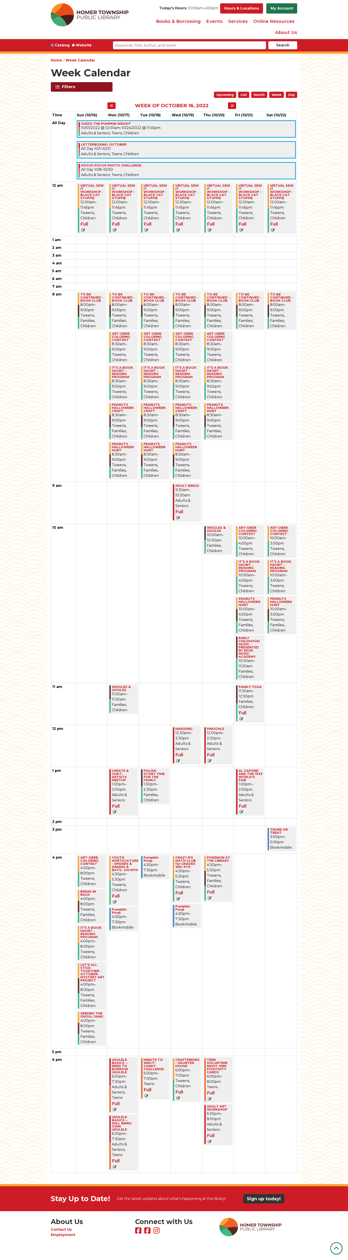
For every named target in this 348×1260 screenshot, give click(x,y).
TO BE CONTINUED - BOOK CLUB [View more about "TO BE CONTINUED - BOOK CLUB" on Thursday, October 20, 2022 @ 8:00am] (218, 297)
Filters (69, 86)
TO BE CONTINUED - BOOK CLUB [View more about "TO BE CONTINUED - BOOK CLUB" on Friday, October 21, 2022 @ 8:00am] (250, 297)
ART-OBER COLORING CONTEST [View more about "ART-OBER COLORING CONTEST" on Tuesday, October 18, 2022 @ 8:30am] (153, 336)
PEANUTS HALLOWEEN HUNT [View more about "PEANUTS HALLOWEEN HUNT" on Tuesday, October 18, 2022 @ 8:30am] (154, 447)
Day (291, 95)
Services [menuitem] (238, 21)
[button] (188, 8)
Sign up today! (264, 1198)
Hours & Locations (241, 8)
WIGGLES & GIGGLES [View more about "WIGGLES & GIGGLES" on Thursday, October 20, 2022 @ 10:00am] (216, 529)
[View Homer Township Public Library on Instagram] (157, 1232)
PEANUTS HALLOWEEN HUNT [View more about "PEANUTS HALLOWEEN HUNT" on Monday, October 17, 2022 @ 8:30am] (123, 447)
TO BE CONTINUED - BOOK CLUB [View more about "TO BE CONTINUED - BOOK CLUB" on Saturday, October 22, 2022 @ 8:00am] (281, 297)
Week (276, 95)
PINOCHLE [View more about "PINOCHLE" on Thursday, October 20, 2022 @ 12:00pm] (215, 728)
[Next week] (232, 105)
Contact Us (61, 1229)
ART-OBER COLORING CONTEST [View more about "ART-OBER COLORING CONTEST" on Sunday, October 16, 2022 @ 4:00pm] (89, 860)
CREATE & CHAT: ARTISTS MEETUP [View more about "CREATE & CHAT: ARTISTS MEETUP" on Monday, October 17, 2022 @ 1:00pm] (120, 775)
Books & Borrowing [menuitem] (178, 21)
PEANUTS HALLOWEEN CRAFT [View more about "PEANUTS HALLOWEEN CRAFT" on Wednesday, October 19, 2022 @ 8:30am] (186, 407)
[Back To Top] (336, 1248)
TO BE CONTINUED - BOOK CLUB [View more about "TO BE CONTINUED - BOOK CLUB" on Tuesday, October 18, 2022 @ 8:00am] (155, 297)
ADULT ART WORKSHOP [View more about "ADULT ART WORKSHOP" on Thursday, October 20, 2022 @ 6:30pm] (217, 1108)
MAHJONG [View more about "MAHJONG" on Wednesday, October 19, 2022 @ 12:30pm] (183, 728)
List (244, 95)
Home (56, 60)
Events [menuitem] (214, 21)
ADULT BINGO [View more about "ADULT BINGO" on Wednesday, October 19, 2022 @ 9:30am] (187, 485)
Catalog (62, 45)
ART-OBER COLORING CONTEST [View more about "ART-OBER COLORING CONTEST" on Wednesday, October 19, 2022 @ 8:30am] (184, 336)
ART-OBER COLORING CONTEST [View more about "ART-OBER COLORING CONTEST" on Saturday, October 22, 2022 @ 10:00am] (279, 530)
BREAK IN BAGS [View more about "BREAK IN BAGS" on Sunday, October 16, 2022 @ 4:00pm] (88, 893)
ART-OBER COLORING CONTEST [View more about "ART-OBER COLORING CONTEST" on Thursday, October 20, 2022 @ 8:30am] (216, 336)
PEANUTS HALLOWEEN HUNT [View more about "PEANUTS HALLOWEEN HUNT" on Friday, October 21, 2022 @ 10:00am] (249, 601)
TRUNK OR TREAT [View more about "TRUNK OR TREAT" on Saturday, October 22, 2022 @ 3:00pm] (279, 831)
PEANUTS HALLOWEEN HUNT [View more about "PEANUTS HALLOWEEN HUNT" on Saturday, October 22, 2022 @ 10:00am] (281, 601)
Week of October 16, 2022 (172, 106)
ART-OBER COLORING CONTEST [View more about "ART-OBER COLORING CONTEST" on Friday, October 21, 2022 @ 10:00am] (248, 530)
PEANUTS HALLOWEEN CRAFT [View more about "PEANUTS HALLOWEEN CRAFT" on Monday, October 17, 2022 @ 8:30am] (123, 407)
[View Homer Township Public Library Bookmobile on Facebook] (148, 1232)
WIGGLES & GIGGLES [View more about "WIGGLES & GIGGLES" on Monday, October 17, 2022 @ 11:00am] (121, 688)
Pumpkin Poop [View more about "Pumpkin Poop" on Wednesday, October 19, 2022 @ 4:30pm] (182, 908)
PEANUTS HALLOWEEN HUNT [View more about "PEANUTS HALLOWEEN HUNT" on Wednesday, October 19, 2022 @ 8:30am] (186, 447)
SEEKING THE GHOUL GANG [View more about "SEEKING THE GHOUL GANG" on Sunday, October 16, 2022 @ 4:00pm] (91, 1015)
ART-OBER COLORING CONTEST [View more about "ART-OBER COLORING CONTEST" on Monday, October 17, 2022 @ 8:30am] (121, 336)
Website (84, 45)
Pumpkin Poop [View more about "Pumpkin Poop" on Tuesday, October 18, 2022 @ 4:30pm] (151, 859)
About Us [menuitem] (286, 32)
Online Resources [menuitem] (274, 21)
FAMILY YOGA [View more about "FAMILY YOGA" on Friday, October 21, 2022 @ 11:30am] (250, 686)
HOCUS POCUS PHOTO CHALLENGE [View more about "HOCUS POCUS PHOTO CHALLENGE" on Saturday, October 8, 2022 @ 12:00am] (111, 165)
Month (259, 95)
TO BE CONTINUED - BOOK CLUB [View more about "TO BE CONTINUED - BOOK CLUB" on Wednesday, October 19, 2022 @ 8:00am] (186, 297)
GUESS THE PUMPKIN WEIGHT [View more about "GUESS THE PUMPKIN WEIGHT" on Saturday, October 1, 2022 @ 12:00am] (106, 123)
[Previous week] (111, 105)
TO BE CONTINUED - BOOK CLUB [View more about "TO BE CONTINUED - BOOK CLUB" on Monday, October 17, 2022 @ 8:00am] (123, 297)
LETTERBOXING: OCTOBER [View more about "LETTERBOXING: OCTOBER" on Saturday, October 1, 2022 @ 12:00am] (104, 144)
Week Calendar (80, 60)
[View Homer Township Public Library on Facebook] (138, 1232)
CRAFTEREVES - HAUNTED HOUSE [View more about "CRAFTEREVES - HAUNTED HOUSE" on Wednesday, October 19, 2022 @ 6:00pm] (187, 1063)
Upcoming (225, 95)
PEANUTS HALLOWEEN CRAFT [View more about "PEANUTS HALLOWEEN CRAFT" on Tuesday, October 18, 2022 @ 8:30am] (154, 407)
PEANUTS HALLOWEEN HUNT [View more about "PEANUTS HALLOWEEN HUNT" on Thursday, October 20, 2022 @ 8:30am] (218, 407)
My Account (282, 8)
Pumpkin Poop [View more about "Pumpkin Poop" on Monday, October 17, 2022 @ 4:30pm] (119, 911)
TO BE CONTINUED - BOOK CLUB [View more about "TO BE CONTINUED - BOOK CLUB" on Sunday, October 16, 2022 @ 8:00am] (91, 297)
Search (282, 45)
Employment (63, 1235)
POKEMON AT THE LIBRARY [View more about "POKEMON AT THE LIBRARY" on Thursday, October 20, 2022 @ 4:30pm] (218, 859)
